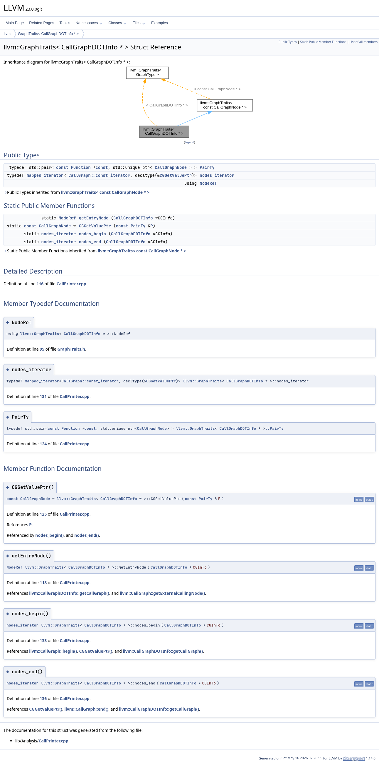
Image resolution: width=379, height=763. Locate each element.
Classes (117, 23)
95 (42, 349)
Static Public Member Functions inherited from (95, 251)
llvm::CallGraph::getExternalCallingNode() (162, 593)
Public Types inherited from (76, 192)
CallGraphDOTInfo (133, 218)
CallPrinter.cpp (71, 283)
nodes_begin (92, 233)
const (62, 167)
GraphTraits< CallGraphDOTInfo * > (48, 33)
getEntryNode (94, 218)
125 (43, 514)
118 (43, 582)
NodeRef (208, 183)
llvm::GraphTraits (39, 333)
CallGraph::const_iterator (99, 175)
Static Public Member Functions (323, 42)
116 (39, 283)
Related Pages (41, 23)
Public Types (288, 42)
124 (43, 444)
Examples (159, 23)
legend (189, 142)
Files (138, 23)
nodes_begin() (49, 535)
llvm (7, 33)
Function (80, 167)
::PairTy (274, 428)
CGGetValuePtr (176, 175)
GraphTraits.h (71, 349)
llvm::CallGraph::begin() (53, 651)
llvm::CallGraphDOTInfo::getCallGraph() (69, 593)
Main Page (15, 23)
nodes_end (90, 241)
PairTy (207, 167)
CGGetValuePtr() (95, 651)
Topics (64, 23)
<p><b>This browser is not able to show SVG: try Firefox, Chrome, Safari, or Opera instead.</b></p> (190, 102)
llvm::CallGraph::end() (87, 709)
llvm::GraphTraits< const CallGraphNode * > (105, 192)
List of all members (364, 42)
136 (43, 698)
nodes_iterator (217, 175)
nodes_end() (86, 535)
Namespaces (88, 23)
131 (43, 396)
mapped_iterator (44, 175)
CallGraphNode (171, 167)
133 (43, 640)
